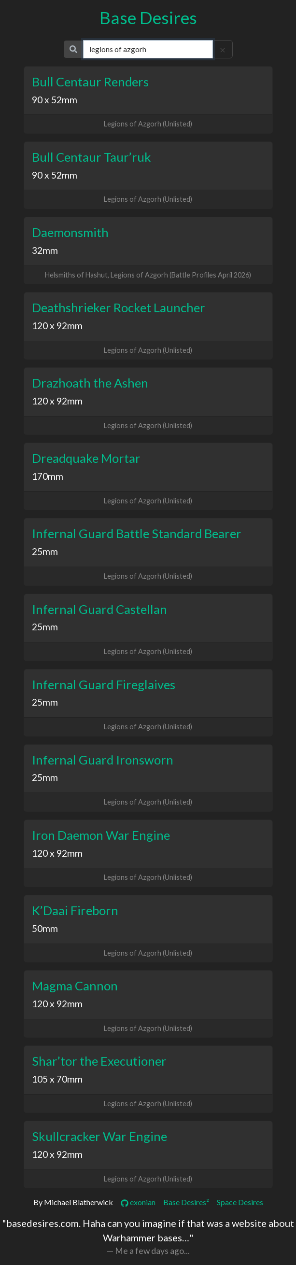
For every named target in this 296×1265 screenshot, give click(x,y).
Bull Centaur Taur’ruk (91, 157)
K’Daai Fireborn (75, 910)
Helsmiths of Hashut (76, 275)
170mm (47, 476)
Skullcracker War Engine (99, 1136)
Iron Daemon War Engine (101, 835)
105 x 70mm (57, 1078)
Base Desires (148, 17)
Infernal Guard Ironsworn (102, 759)
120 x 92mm (57, 325)
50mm (45, 928)
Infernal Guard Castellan (99, 609)
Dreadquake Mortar (86, 458)
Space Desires (240, 1202)
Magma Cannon (75, 985)
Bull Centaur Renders (90, 81)
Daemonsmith (70, 232)
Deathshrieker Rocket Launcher (118, 307)
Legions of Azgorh (132, 124)
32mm (45, 250)
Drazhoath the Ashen (90, 382)
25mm (45, 551)
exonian (138, 1202)
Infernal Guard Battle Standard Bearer (136, 533)
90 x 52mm (54, 99)
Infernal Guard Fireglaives (103, 684)
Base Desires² (186, 1202)
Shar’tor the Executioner (99, 1061)
